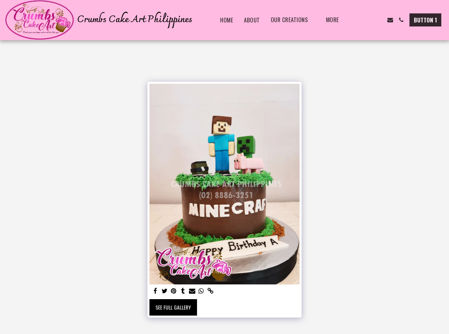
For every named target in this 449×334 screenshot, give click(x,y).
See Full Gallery (173, 307)
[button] (357, 20)
